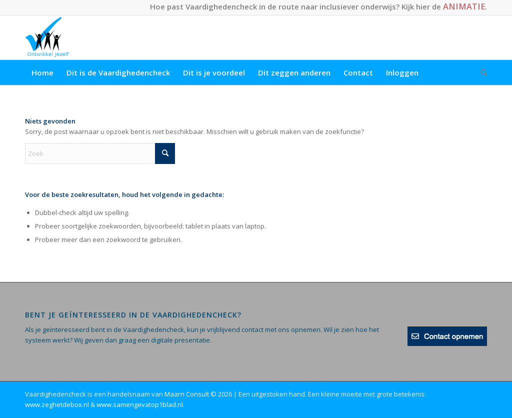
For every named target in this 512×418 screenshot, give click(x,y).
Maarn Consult (186, 394)
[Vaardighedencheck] (47, 38)
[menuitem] (42, 72)
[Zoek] (480, 72)
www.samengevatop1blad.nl (139, 404)
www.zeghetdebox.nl (57, 404)
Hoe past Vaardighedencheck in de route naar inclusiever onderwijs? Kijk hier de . (318, 7)
